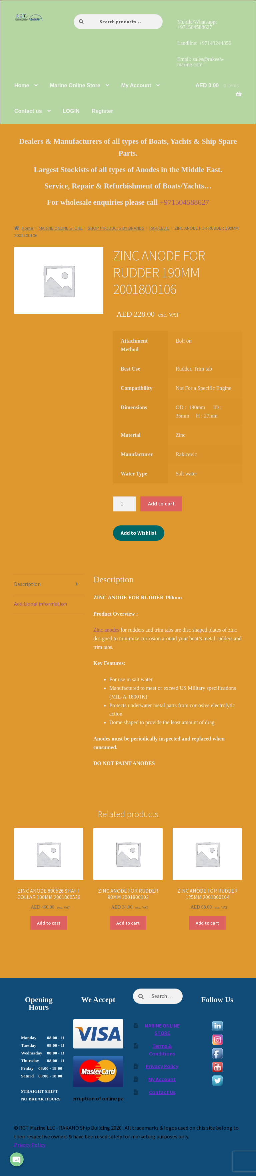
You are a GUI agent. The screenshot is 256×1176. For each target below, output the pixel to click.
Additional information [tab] (40, 603)
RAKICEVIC (159, 228)
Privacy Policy (162, 1066)
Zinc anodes (106, 630)
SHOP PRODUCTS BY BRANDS (116, 228)
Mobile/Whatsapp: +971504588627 (197, 24)
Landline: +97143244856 (204, 43)
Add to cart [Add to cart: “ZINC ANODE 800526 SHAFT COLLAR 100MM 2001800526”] (48, 923)
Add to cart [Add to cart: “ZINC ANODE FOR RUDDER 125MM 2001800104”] (207, 923)
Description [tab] (27, 584)
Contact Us (162, 1092)
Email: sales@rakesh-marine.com (200, 61)
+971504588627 (184, 202)
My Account (162, 1079)
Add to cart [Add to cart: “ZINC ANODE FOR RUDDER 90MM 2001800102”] (128, 923)
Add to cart (161, 503)
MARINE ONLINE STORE (61, 228)
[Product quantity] (124, 504)
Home (27, 228)
